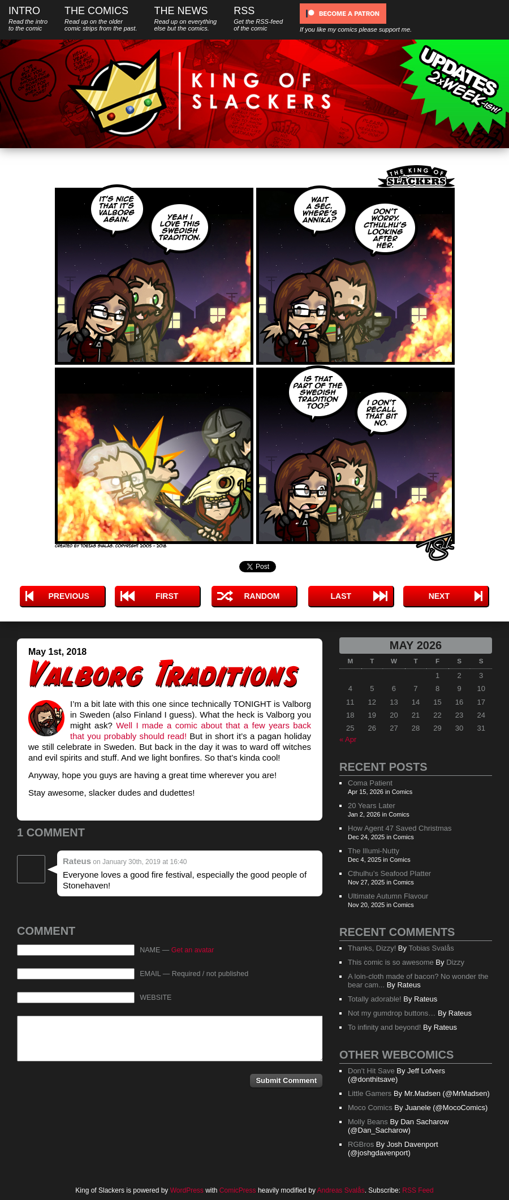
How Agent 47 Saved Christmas (400, 828)
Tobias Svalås (431, 948)
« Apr (347, 739)
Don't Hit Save (371, 1071)
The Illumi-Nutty (373, 851)
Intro (28, 18)
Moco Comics (370, 1107)
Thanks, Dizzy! (372, 948)
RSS (258, 18)
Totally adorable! (375, 999)
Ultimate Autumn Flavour (388, 896)
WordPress (187, 1190)
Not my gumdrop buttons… (391, 1013)
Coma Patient (370, 783)
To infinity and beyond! (384, 1027)
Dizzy (455, 962)
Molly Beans (368, 1121)
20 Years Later (371, 805)
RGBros (361, 1144)
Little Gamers (369, 1093)
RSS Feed (417, 1190)
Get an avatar (192, 950)
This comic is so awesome (391, 962)
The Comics (100, 18)
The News (185, 18)
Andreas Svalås (341, 1190)
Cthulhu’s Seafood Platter (389, 873)
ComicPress (237, 1190)
